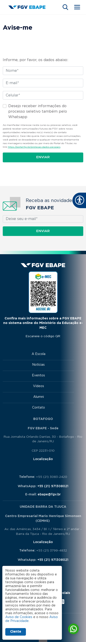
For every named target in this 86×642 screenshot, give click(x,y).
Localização (43, 459)
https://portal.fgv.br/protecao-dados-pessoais (34, 147)
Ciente (15, 631)
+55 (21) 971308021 (52, 486)
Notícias (38, 364)
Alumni (38, 397)
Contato (38, 407)
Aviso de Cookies (18, 617)
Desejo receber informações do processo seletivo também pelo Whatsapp (37, 111)
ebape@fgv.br (49, 494)
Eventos (38, 375)
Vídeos (38, 386)
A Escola (38, 354)
